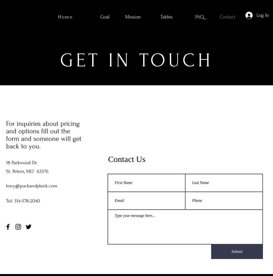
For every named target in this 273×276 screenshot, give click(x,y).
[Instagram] (18, 227)
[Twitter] (28, 227)
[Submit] (237, 251)
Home (65, 17)
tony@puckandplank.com (31, 185)
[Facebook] (8, 227)
